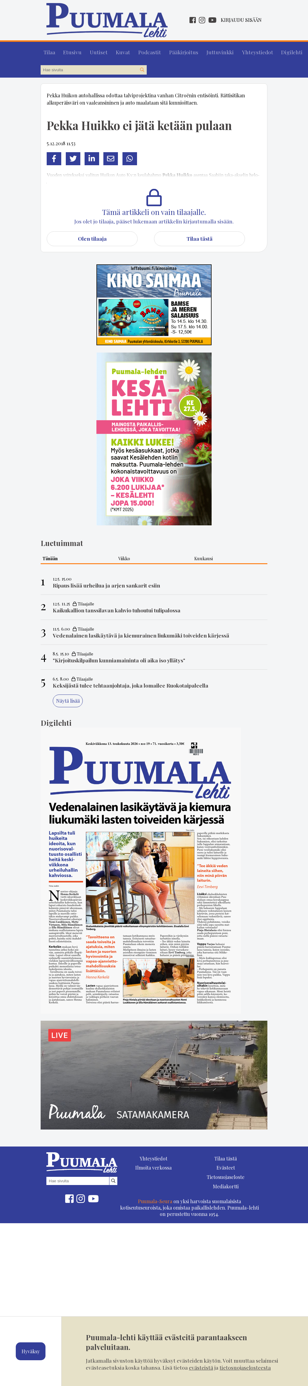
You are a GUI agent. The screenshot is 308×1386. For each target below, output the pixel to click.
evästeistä (201, 1367)
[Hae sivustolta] (141, 67)
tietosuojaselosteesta (245, 1367)
